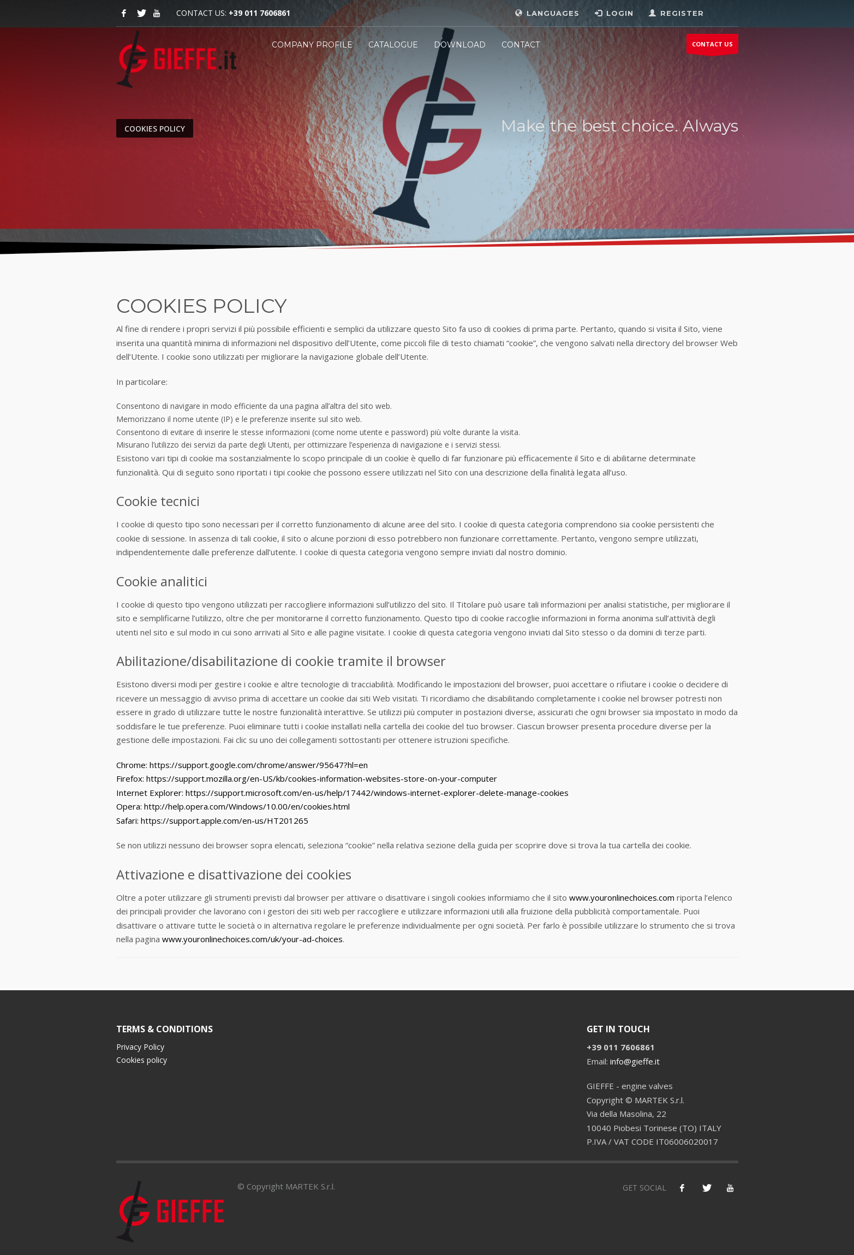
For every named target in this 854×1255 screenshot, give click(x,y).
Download (460, 45)
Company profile (312, 45)
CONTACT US (712, 46)
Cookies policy (141, 1060)
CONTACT (520, 45)
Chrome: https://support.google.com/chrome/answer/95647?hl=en (242, 764)
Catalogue (393, 45)
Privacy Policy (140, 1047)
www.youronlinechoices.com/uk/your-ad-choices (252, 938)
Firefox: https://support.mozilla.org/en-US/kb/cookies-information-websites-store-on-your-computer (306, 778)
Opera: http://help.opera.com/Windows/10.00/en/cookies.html (233, 806)
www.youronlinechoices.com (621, 897)
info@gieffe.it (635, 1061)
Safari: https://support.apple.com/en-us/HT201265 (212, 820)
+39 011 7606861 (259, 13)
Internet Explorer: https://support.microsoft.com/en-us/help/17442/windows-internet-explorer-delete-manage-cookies (342, 792)
